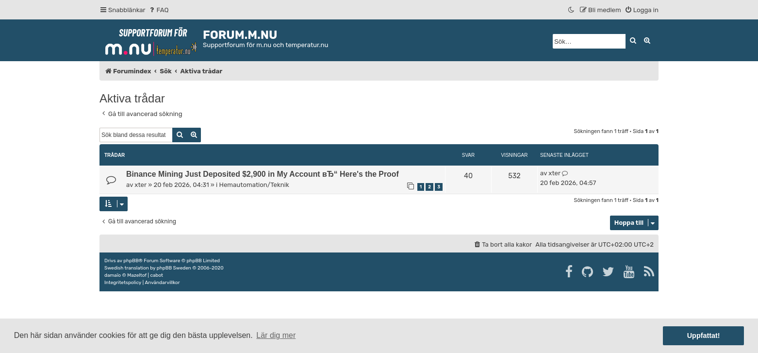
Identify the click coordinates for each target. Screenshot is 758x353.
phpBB (130, 261)
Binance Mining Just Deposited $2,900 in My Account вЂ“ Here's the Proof (262, 174)
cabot (156, 275)
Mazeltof (137, 275)
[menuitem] (158, 10)
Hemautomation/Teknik (254, 184)
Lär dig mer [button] (276, 335)
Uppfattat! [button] (703, 335)
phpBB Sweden (174, 268)
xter (140, 184)
